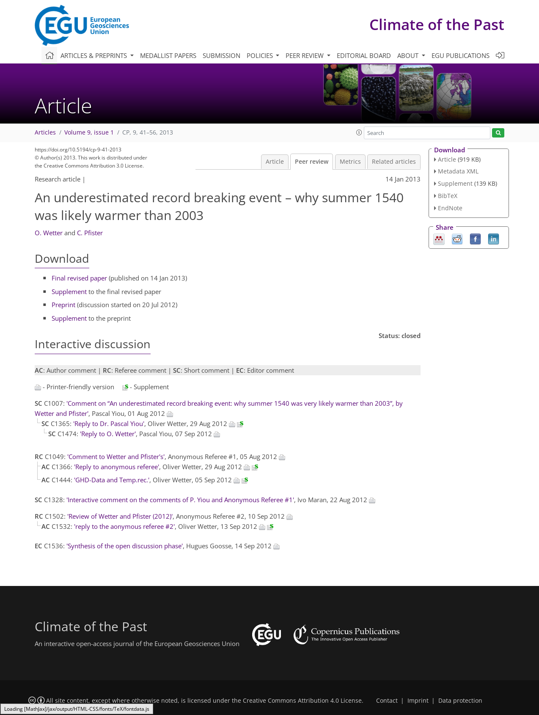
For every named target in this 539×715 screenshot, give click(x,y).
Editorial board (364, 55)
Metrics (350, 161)
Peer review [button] (305, 55)
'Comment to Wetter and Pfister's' (116, 456)
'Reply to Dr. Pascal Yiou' (108, 423)
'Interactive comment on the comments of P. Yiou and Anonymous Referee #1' (180, 499)
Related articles (394, 161)
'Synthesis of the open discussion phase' (124, 546)
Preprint (63, 304)
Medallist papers (168, 55)
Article (275, 161)
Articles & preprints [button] (94, 55)
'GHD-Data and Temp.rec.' (111, 480)
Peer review (311, 161)
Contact (387, 700)
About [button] (408, 55)
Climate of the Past (436, 24)
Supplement (69, 291)
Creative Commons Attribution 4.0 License (302, 700)
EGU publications (461, 55)
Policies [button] (261, 55)
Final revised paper (79, 278)
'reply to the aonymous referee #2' (124, 526)
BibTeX (447, 196)
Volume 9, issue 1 (89, 132)
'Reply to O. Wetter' (108, 433)
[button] (359, 132)
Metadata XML (458, 171)
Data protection (460, 700)
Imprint (418, 700)
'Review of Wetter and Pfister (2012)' (120, 516)
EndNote (450, 208)
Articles (45, 132)
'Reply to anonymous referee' (116, 466)
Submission (221, 55)
